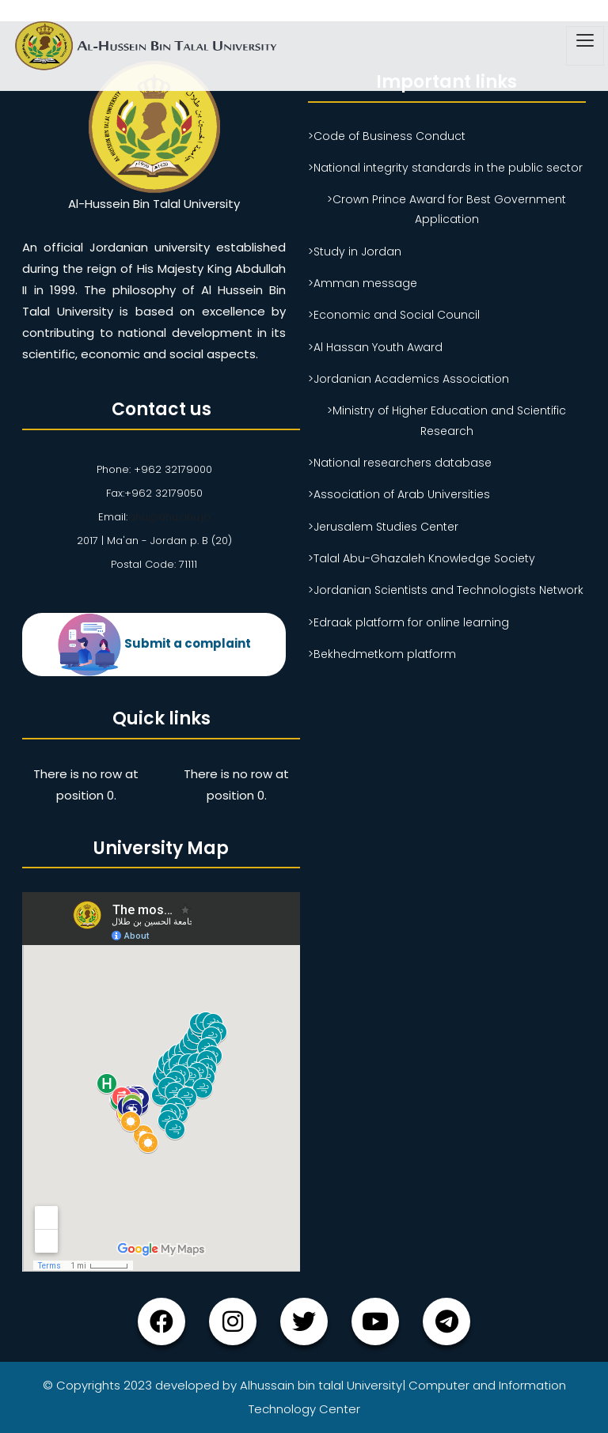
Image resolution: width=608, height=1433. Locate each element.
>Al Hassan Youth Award (375, 347)
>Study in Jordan (354, 251)
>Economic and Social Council (394, 315)
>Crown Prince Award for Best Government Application (446, 209)
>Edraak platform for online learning (408, 622)
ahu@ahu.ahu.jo (168, 516)
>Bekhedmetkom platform (382, 654)
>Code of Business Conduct (387, 136)
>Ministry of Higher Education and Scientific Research (446, 420)
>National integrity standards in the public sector (445, 168)
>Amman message (362, 283)
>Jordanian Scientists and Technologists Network (445, 590)
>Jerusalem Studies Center (383, 527)
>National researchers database (400, 463)
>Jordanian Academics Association (408, 379)
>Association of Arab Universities (399, 494)
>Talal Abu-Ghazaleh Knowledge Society (421, 558)
